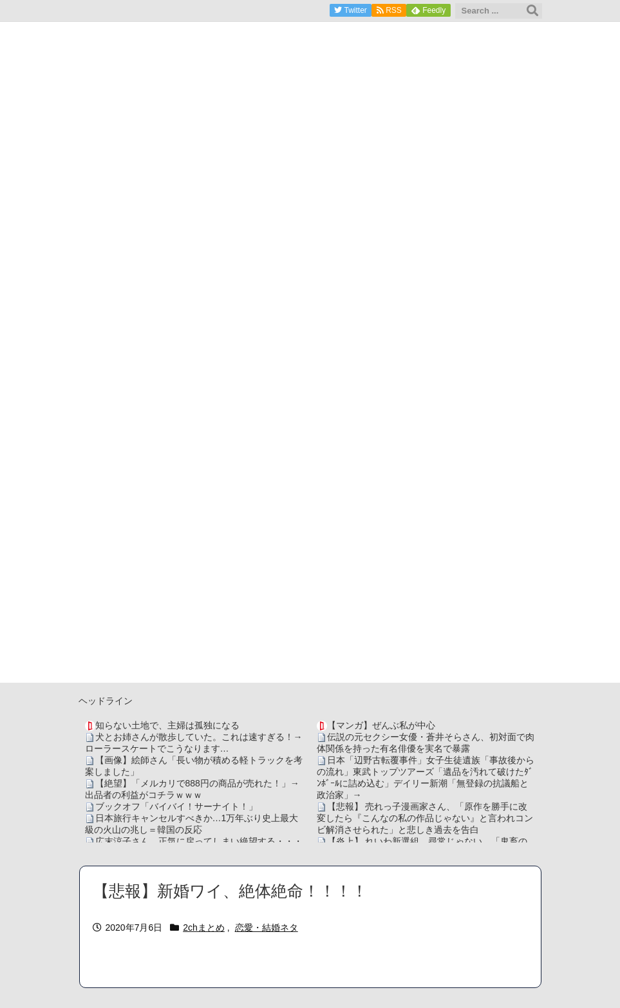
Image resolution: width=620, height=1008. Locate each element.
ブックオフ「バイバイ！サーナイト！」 (176, 806)
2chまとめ (204, 927)
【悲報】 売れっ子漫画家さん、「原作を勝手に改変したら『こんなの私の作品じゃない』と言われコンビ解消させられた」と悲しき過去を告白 (425, 818)
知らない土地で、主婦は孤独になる (167, 725)
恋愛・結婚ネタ (266, 927)
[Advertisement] (310, 592)
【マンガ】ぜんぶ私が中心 (381, 725)
